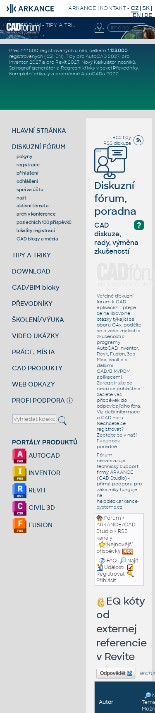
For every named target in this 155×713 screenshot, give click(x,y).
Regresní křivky (78, 68)
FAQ (112, 560)
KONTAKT (113, 8)
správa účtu (30, 189)
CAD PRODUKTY (37, 368)
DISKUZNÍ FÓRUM (39, 147)
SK (146, 8)
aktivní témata (33, 206)
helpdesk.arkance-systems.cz (118, 504)
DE (148, 15)
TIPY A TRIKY (31, 255)
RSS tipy (121, 137)
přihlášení (27, 173)
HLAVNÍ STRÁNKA (39, 130)
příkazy (41, 74)
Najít (128, 560)
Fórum (112, 518)
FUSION (32, 525)
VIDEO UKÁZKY (35, 336)
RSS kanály (112, 534)
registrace (28, 165)
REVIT (29, 490)
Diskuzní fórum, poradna (115, 187)
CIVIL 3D (33, 507)
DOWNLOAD (31, 271)
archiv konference (36, 214)
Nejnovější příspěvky (114, 548)
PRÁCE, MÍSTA (33, 352)
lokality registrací (36, 230)
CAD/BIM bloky (36, 287)
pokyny (24, 156)
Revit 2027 (67, 62)
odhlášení (27, 181)
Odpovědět (116, 673)
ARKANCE (82, 8)
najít (21, 198)
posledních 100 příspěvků (44, 222)
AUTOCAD (36, 455)
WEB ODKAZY (33, 384)
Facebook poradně (108, 443)
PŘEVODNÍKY (32, 303)
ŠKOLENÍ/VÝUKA (38, 320)
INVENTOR (36, 473)
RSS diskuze (117, 143)
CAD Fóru (112, 417)
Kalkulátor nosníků (114, 62)
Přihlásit (106, 580)
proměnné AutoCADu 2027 (86, 74)
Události (110, 567)
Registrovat (110, 574)
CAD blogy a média (37, 239)
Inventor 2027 (25, 62)
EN (137, 15)
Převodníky (125, 68)
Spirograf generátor (32, 68)
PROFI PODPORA (38, 400)
